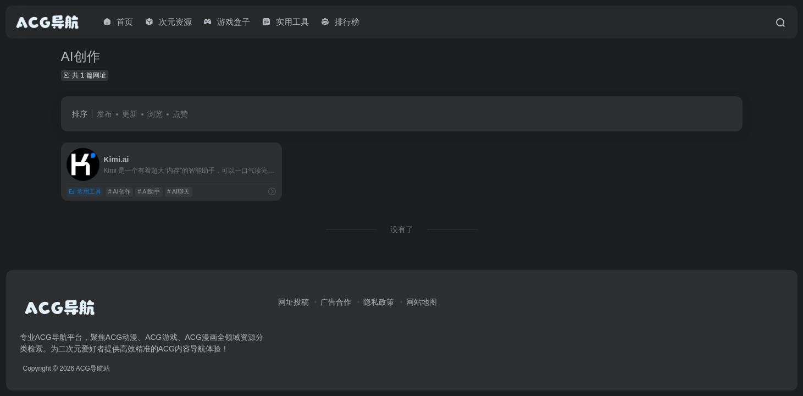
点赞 (180, 113)
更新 (129, 113)
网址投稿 (293, 302)
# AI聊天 (178, 191)
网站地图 (421, 302)
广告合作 (335, 302)
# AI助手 (148, 191)
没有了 (401, 229)
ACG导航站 (93, 368)
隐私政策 (378, 302)
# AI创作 (119, 191)
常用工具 (85, 191)
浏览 (155, 113)
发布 (104, 113)
